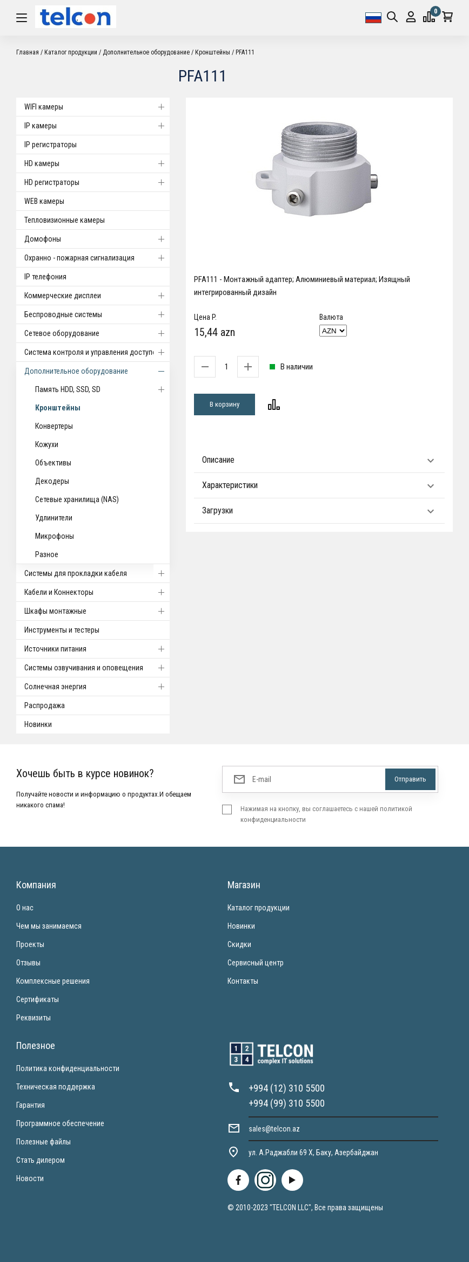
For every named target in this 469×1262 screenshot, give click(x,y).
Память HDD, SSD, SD (102, 389)
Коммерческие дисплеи (97, 295)
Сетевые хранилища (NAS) (77, 499)
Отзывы (28, 962)
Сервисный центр (255, 962)
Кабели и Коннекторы (97, 592)
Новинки (38, 724)
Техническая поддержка (55, 1086)
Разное (46, 554)
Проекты (30, 944)
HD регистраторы (97, 182)
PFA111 (245, 52)
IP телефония (45, 276)
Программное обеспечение (60, 1123)
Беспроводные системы (97, 314)
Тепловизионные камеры (64, 220)
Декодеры (52, 481)
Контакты (242, 981)
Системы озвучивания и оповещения (97, 668)
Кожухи (46, 444)
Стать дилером (40, 1160)
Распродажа (44, 705)
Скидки (239, 944)
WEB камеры (44, 201)
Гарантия (30, 1105)
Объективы (53, 462)
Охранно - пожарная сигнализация (97, 258)
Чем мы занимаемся (49, 926)
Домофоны (97, 239)
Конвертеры (54, 426)
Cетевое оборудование (97, 333)
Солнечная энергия (97, 686)
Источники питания (97, 649)
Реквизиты (33, 1017)
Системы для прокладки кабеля (97, 573)
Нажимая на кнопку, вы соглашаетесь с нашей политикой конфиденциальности (326, 814)
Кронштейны (212, 52)
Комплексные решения (53, 981)
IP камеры (97, 125)
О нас (25, 907)
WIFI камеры (97, 107)
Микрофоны (54, 536)
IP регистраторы (50, 144)
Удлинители (53, 517)
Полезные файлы (43, 1141)
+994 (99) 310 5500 (287, 1103)
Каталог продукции (70, 52)
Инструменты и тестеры (61, 630)
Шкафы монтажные (97, 611)
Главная (27, 52)
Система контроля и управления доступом (97, 352)
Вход (411, 17)
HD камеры (97, 163)
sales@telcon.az (274, 1128)
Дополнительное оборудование (146, 52)
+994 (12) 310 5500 (287, 1088)
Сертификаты (37, 999)
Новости (30, 1178)
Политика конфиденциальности (67, 1068)
